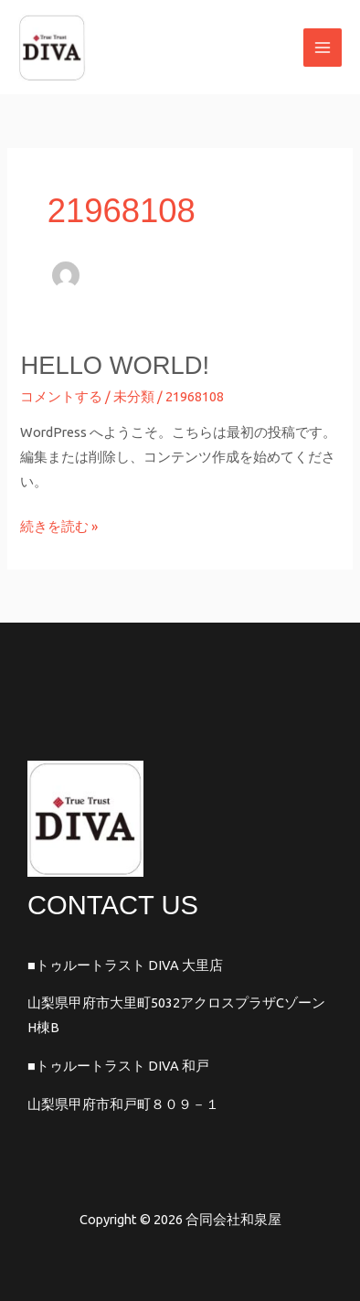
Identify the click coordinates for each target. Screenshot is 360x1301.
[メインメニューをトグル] (322, 47)
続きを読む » (59, 524)
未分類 (133, 396)
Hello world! (114, 365)
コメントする (61, 396)
